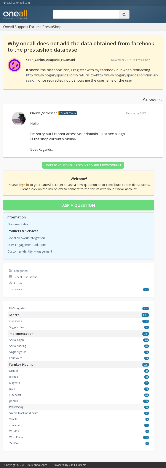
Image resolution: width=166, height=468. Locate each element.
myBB (12, 389)
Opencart (15, 395)
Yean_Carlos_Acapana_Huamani (50, 59)
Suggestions (16, 327)
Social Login (16, 340)
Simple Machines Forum (23, 413)
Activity (15, 283)
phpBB (13, 401)
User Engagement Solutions (27, 245)
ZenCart (14, 443)
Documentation (19, 224)
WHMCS (14, 431)
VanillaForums (77, 465)
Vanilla (13, 419)
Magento (14, 383)
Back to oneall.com (16, 3)
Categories (18, 271)
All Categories (17, 308)
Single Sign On (17, 352)
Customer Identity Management (30, 251)
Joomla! (14, 377)
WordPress (16, 437)
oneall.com (40, 465)
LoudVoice (15, 358)
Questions (15, 321)
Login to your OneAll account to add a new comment (83, 165)
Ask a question (78, 205)
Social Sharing (17, 346)
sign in (24, 184)
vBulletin (14, 425)
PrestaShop (143, 60)
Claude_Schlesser (43, 113)
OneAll (15, 15)
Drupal (13, 371)
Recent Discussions (23, 277)
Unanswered (16, 289)
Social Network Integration (26, 238)
